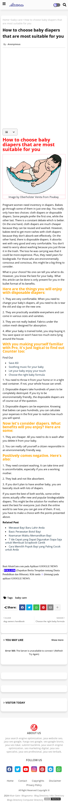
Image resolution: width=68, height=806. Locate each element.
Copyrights (38, 780)
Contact (22, 780)
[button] (10, 132)
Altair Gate (14, 795)
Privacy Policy (34, 785)
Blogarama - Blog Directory (35, 795)
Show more (57, 639)
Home (6, 19)
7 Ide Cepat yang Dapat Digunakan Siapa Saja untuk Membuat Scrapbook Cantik (33, 541)
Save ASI (13, 363)
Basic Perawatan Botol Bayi (25, 531)
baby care (16, 19)
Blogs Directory (14, 799)
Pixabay (54, 197)
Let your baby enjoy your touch (27, 370)
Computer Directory (33, 799)
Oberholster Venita (31, 197)
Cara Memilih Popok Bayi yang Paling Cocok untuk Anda (32, 548)
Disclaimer (55, 780)
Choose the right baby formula (27, 374)
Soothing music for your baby (26, 366)
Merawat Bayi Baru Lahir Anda (27, 527)
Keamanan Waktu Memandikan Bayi (30, 535)
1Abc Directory (56, 795)
